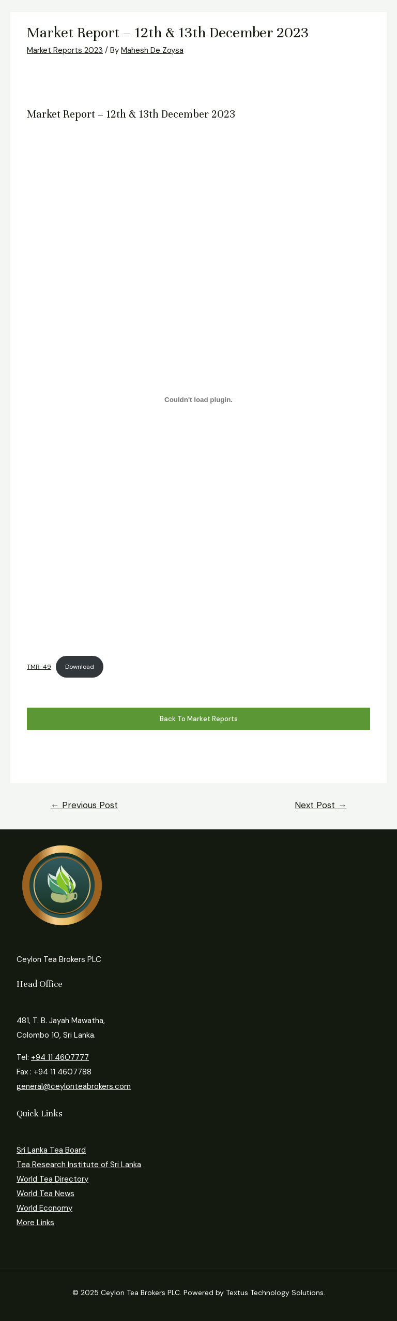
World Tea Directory (52, 1179)
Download (79, 667)
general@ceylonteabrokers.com (74, 1086)
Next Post (320, 805)
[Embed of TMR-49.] (198, 400)
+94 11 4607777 (60, 1057)
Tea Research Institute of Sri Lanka (79, 1164)
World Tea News (45, 1193)
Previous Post (84, 805)
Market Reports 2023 (65, 50)
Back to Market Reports (199, 718)
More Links (35, 1222)
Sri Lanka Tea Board (51, 1150)
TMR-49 (39, 667)
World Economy (44, 1208)
